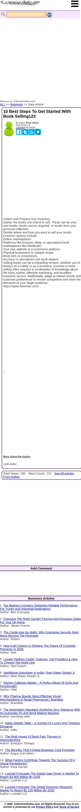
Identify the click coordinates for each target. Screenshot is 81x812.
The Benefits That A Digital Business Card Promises (40, 750)
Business (17, 104)
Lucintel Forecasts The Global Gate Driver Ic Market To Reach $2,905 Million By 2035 (39, 775)
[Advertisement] (39, 54)
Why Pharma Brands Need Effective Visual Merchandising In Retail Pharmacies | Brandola (31, 698)
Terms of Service (69, 806)
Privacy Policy (44, 806)
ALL (2, 104)
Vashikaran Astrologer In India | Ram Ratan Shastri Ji (39, 672)
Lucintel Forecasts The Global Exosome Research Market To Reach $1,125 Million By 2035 (36, 788)
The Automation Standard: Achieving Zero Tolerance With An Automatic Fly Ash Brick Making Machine (40, 711)
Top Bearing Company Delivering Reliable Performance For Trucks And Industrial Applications (39, 607)
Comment (20, 127)
